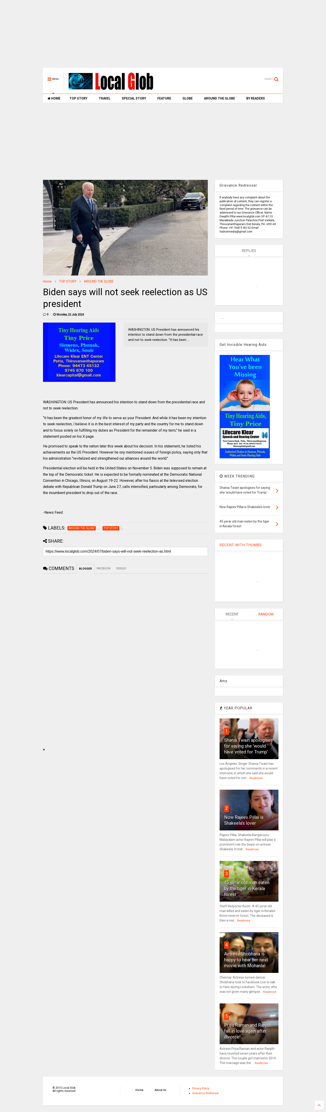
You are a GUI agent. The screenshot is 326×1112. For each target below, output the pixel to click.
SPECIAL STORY (134, 98)
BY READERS (255, 98)
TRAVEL (104, 98)
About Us (160, 1090)
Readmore (256, 778)
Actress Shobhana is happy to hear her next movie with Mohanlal (246, 959)
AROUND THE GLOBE (219, 98)
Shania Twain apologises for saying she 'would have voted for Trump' (248, 746)
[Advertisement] (163, 36)
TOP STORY (78, 98)
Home (47, 281)
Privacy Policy (200, 1088)
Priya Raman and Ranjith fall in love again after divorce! (247, 1031)
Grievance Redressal (205, 1093)
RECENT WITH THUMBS (241, 545)
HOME (54, 98)
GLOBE (187, 98)
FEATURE (164, 98)
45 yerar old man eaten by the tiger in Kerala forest (246, 888)
